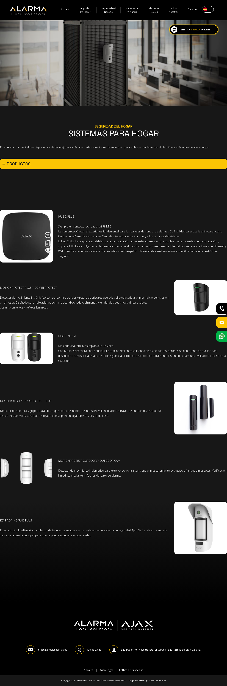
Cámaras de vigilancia (132, 10)
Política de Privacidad (131, 670)
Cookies (88, 670)
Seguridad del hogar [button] (85, 10)
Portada (65, 9)
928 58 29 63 (88, 649)
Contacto (192, 9)
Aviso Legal (106, 670)
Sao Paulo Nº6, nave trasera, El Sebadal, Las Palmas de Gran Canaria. (155, 649)
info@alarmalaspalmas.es (46, 649)
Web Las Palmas (158, 680)
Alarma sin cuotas (154, 10)
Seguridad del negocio (108, 10)
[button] (208, 9)
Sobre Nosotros (173, 10)
